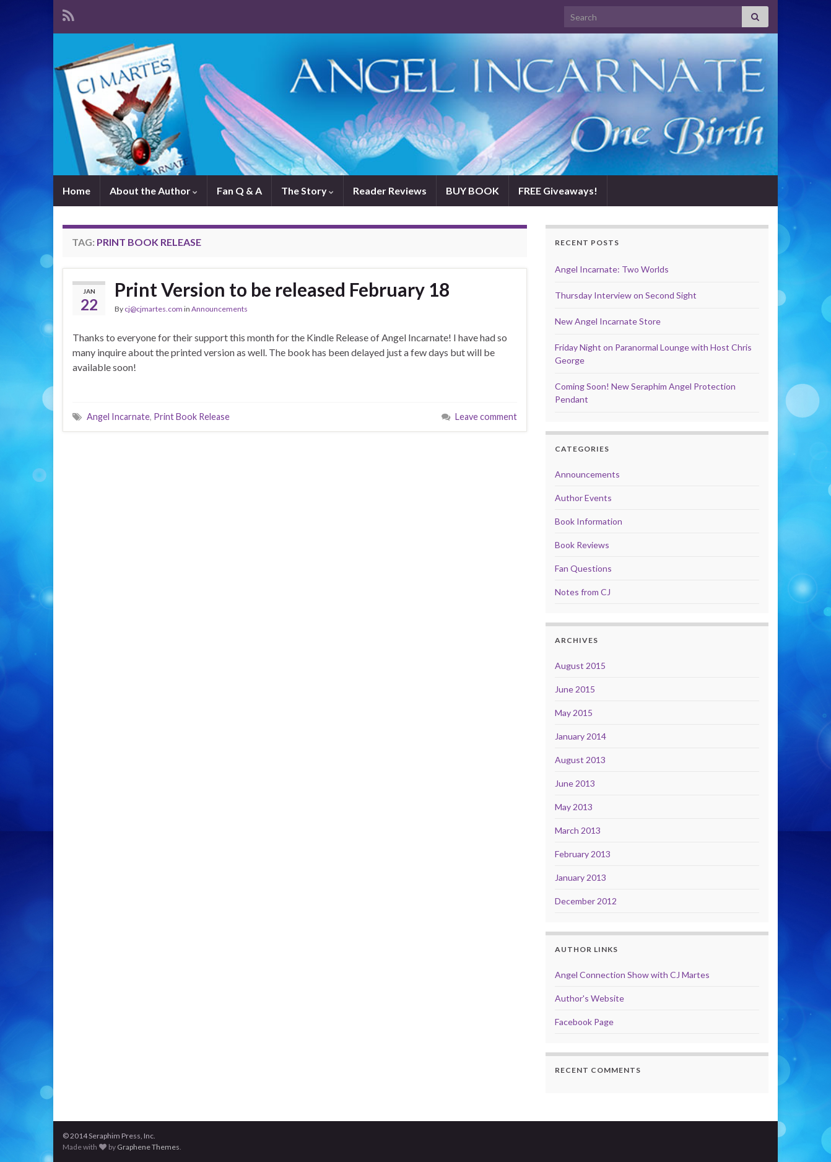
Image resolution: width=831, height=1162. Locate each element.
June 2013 (575, 783)
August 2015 (580, 665)
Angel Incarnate (118, 416)
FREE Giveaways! (558, 190)
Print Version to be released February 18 (282, 289)
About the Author (154, 190)
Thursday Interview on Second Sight (626, 295)
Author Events (583, 497)
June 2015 (575, 689)
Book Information (588, 521)
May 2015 (574, 712)
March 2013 (578, 830)
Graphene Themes (148, 1146)
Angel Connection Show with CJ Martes (632, 974)
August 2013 (580, 759)
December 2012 (586, 901)
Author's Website (589, 998)
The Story (307, 190)
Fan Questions (583, 568)
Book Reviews (582, 545)
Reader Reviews (390, 190)
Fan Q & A (239, 190)
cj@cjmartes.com (153, 308)
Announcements (219, 308)
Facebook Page (584, 1021)
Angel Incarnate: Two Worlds (612, 269)
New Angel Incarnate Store (608, 321)
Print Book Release (192, 416)
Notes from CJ (583, 592)
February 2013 (583, 854)
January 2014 (580, 736)
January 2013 (580, 877)
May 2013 (574, 807)
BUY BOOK (472, 190)
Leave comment (486, 416)
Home (76, 190)
